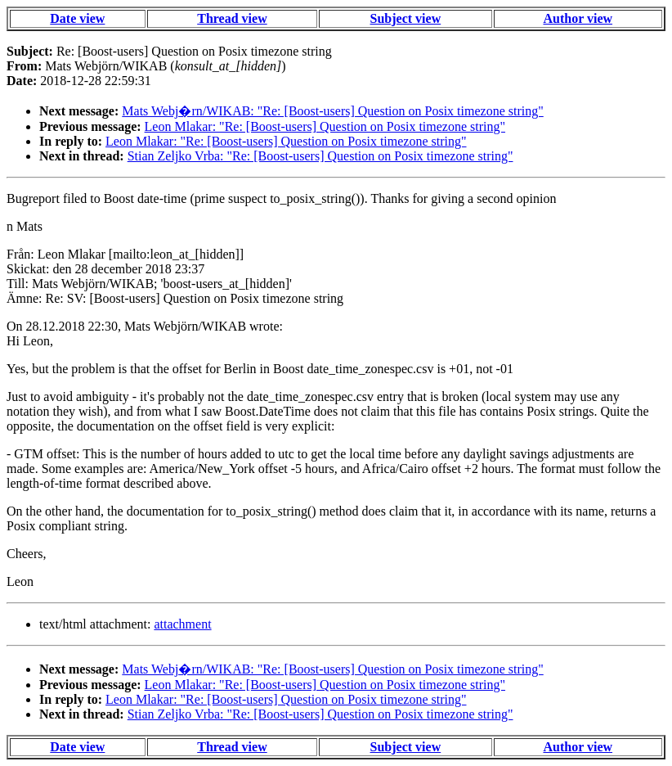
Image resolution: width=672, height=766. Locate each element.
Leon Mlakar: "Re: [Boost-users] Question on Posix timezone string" (325, 126)
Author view (577, 18)
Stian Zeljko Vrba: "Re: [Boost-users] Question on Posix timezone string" (320, 156)
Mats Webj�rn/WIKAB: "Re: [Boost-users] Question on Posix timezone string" (332, 111)
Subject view (405, 18)
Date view (77, 18)
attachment (182, 624)
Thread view (232, 18)
